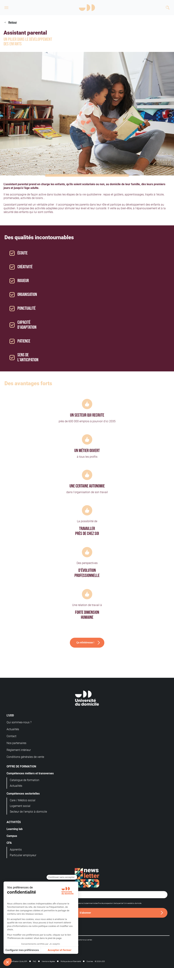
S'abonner (85, 912)
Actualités (13, 729)
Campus (12, 836)
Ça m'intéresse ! (85, 642)
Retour (12, 22)
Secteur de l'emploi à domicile (28, 811)
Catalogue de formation (24, 780)
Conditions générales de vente (25, 757)
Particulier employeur (23, 855)
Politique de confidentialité (71, 961)
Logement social (20, 806)
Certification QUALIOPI (18, 961)
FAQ (34, 961)
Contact (11, 736)
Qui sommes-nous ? (19, 722)
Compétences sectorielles (23, 793)
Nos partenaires (16, 743)
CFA (9, 842)
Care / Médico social (22, 800)
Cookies (90, 961)
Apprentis (16, 849)
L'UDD (10, 715)
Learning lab (15, 829)
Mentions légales (48, 961)
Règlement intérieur (19, 750)
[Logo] (87, 8)
